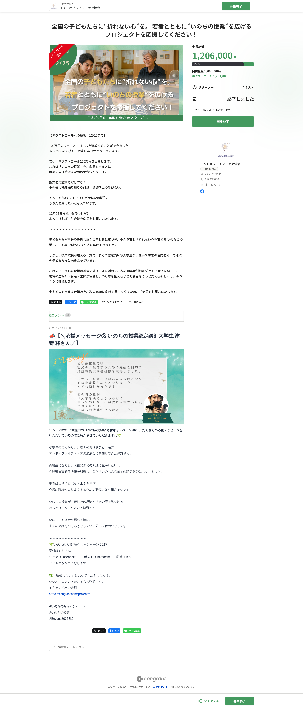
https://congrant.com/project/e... (70, 594)
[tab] (53, 315)
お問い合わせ (213, 174)
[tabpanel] (116, 488)
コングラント (160, 686)
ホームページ (213, 185)
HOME (53, 315)
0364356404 (212, 179)
